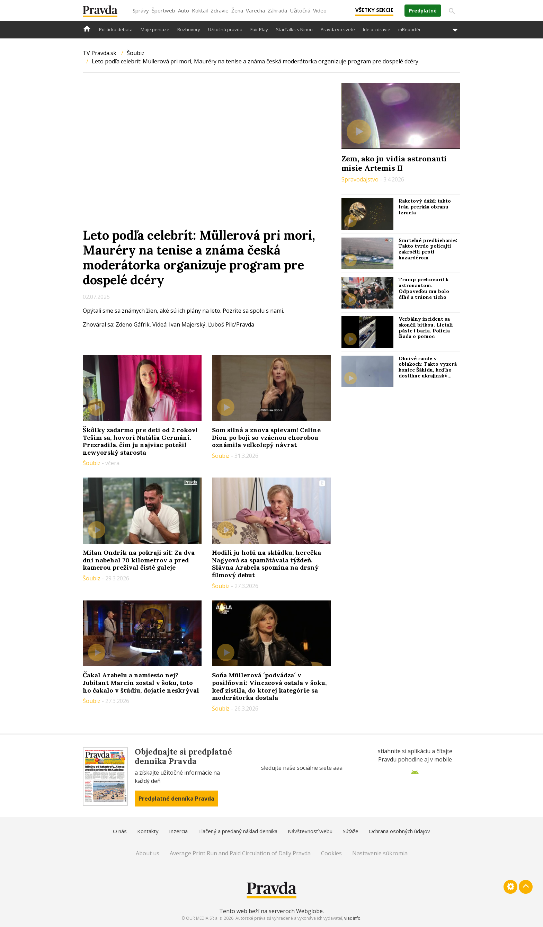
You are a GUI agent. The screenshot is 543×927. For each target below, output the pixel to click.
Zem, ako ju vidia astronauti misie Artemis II (394, 163)
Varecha (255, 10)
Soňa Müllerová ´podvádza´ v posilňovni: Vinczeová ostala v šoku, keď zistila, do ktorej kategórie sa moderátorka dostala (269, 686)
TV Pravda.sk (99, 53)
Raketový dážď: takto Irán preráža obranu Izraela (425, 207)
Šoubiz (135, 53)
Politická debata (116, 29)
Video (320, 10)
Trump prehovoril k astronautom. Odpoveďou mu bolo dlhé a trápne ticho (424, 288)
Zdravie (220, 10)
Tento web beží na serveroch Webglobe (271, 911)
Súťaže (350, 831)
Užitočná (300, 10)
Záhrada (277, 10)
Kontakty (148, 831)
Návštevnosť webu (310, 831)
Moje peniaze (155, 29)
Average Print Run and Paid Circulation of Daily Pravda (240, 853)
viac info (352, 918)
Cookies (331, 853)
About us (147, 853)
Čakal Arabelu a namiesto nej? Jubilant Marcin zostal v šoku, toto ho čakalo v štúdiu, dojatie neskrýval (141, 682)
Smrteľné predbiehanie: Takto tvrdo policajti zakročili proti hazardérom (428, 249)
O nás (120, 831)
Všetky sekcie (374, 9)
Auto (183, 10)
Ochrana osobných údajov (399, 831)
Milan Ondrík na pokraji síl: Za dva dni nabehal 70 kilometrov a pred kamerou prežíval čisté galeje (139, 560)
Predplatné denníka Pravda (176, 798)
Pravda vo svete (338, 29)
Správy (141, 10)
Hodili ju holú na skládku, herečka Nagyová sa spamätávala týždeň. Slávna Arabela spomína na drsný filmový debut (266, 564)
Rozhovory (188, 29)
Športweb (163, 10)
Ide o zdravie (376, 29)
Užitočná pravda (225, 29)
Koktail (200, 10)
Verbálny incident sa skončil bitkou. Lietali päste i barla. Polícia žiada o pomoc (426, 327)
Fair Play (259, 29)
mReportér (409, 29)
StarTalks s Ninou (294, 29)
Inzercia (178, 831)
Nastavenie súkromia (380, 853)
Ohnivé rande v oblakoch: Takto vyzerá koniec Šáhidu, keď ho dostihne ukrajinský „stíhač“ (428, 370)
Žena (237, 10)
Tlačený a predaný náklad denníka (237, 831)
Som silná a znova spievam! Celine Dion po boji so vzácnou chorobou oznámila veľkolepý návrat (266, 437)
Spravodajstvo (360, 179)
